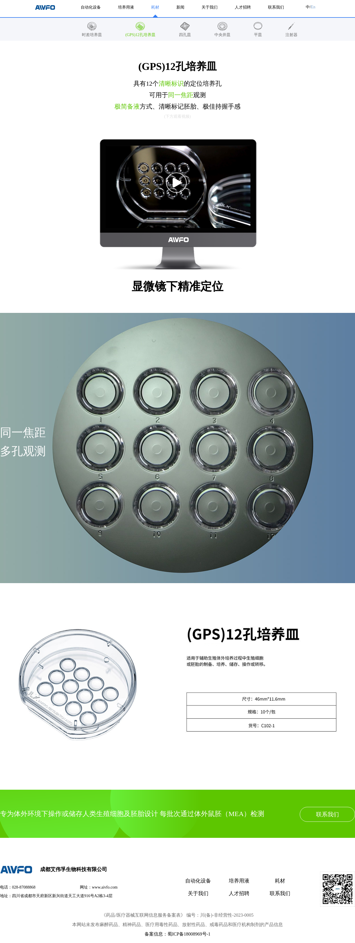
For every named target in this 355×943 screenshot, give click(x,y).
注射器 (291, 35)
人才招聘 (239, 893)
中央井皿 (222, 35)
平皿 (258, 35)
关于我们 (198, 893)
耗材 (280, 881)
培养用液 (239, 881)
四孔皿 (185, 35)
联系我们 (327, 814)
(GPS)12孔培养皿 (140, 35)
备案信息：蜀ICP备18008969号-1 (177, 934)
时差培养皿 (92, 35)
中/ (310, 7)
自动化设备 (198, 881)
